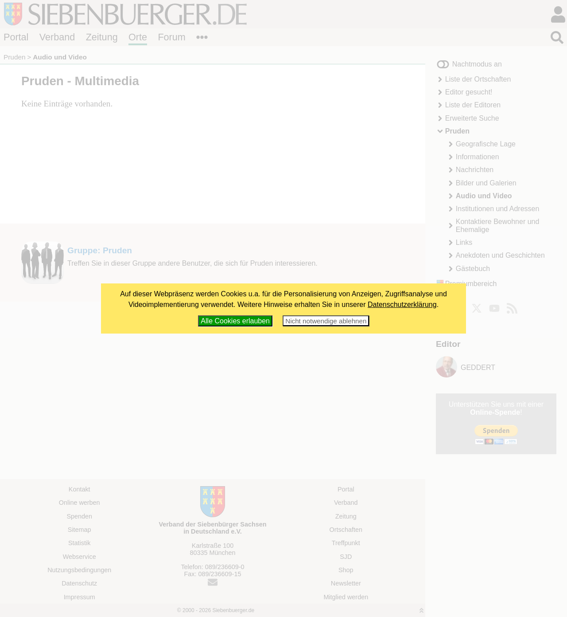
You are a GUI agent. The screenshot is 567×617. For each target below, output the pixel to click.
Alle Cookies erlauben (235, 321)
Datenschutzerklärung (402, 304)
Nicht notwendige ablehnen (325, 321)
